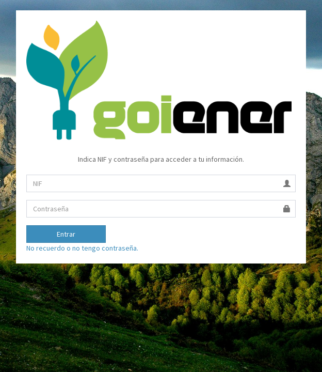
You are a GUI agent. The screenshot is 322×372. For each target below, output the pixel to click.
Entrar (66, 234)
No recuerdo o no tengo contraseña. (82, 248)
